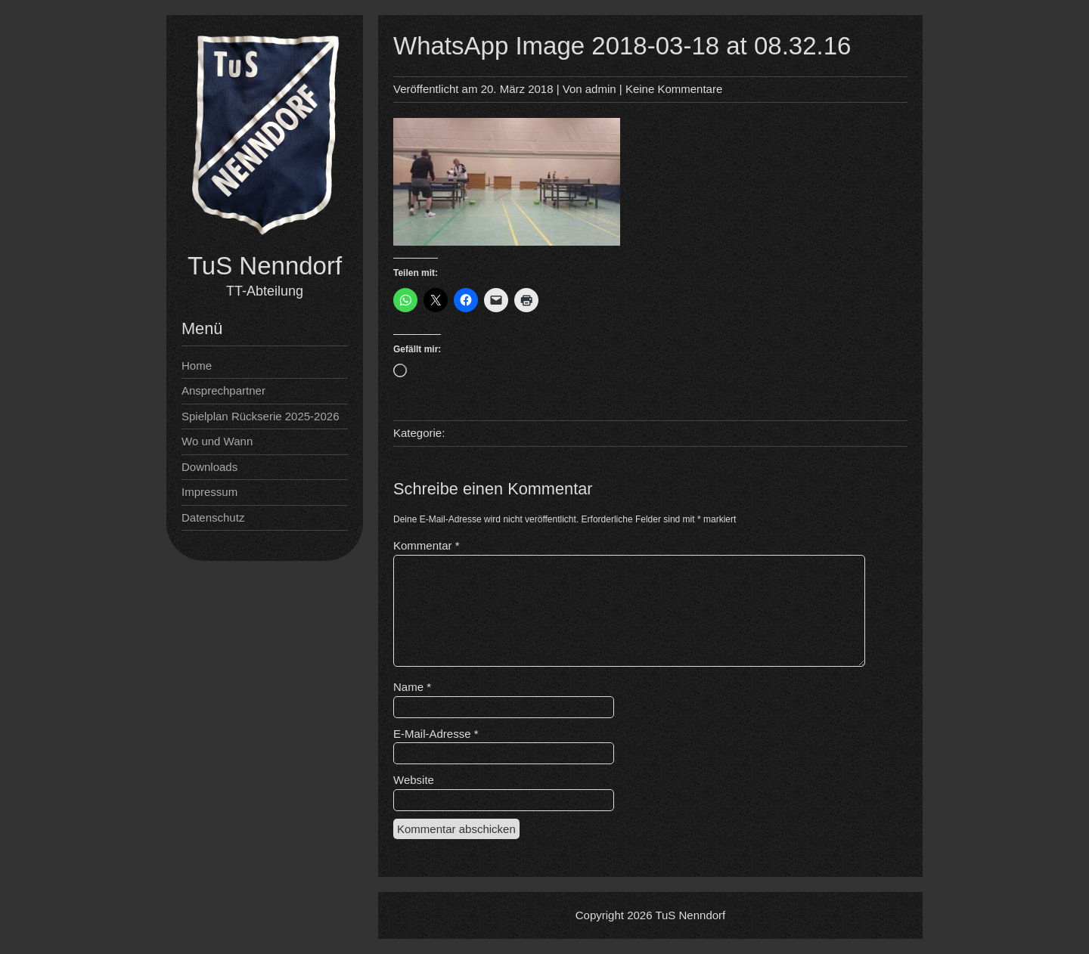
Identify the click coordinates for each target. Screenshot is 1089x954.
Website (413, 779)
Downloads (209, 466)
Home (197, 365)
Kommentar (426, 545)
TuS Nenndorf (265, 266)
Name (412, 686)
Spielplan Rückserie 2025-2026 (260, 416)
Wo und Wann (217, 441)
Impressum (209, 491)
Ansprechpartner (223, 390)
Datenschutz (213, 517)
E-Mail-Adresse (436, 733)
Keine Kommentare (673, 88)
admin (600, 88)
